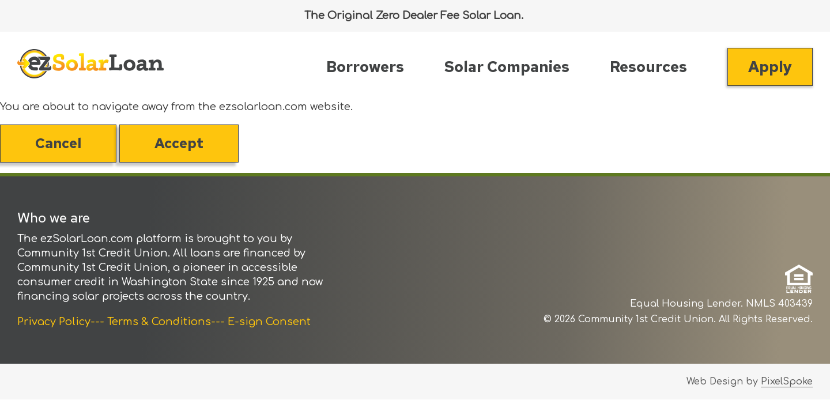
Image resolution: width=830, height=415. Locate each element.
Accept (178, 143)
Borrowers (365, 67)
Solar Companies (506, 67)
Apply (770, 67)
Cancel (58, 143)
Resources (648, 67)
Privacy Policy (53, 321)
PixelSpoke (787, 381)
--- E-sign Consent (261, 321)
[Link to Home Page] (90, 65)
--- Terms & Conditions (150, 321)
